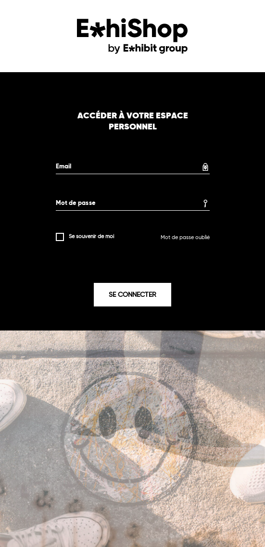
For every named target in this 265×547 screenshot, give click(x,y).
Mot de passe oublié (185, 237)
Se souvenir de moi (91, 236)
